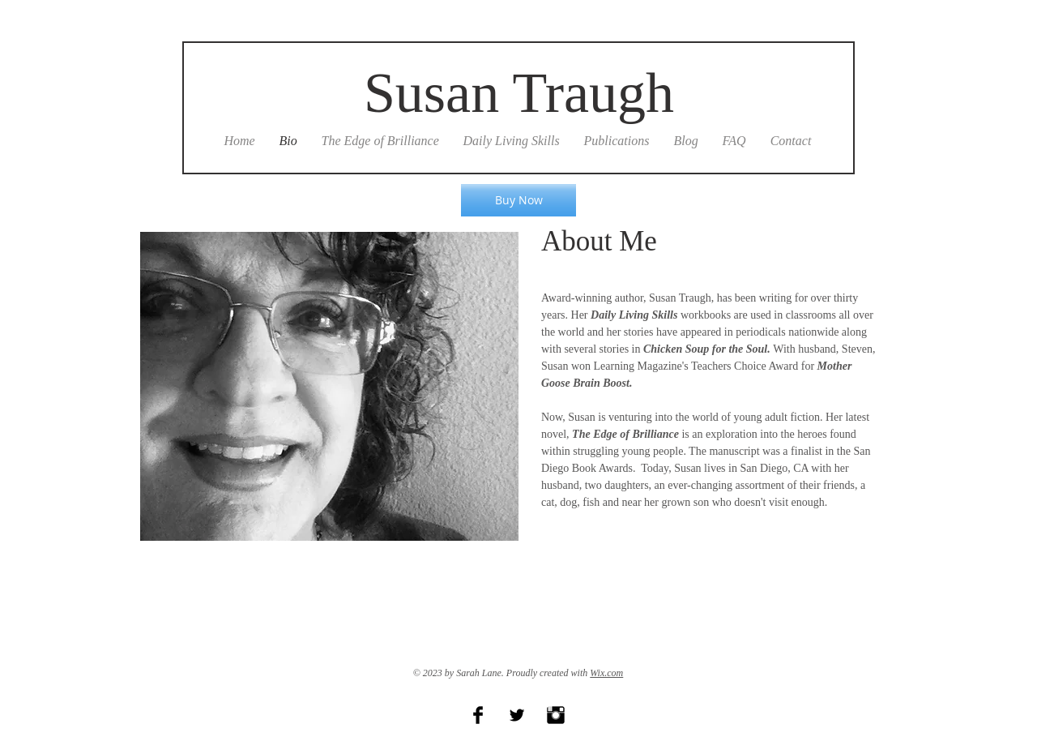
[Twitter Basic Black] (517, 715)
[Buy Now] (518, 200)
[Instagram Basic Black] (556, 715)
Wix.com (606, 673)
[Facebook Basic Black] (478, 715)
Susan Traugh (519, 93)
